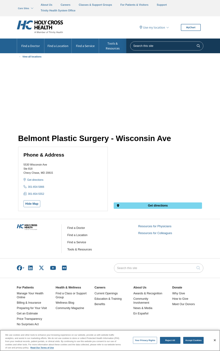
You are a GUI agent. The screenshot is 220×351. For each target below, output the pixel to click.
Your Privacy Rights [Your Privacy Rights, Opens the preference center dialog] (145, 340)
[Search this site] (166, 45)
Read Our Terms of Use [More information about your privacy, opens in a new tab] (42, 347)
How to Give (180, 298)
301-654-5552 (36, 193)
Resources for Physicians (154, 226)
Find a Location (57, 43)
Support (162, 4)
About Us (46, 4)
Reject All (170, 340)
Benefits (100, 304)
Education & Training (108, 298)
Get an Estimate (27, 313)
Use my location (152, 27)
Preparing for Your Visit (32, 308)
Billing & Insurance (29, 302)
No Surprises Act (28, 324)
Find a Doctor (30, 43)
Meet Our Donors (183, 304)
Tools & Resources (112, 44)
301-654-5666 (36, 186)
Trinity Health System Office (58, 10)
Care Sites (23, 8)
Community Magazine (70, 308)
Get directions (35, 179)
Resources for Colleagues (155, 233)
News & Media (142, 308)
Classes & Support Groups (95, 4)
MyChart (190, 27)
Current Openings (106, 293)
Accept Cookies (193, 340)
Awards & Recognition (147, 293)
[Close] (214, 340)
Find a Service (85, 43)
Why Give (178, 293)
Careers (65, 4)
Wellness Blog (65, 302)
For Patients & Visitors (134, 4)
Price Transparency (29, 318)
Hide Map (31, 203)
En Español (140, 313)
